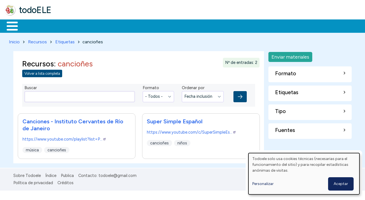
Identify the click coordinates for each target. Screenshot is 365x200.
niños (182, 141)
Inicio (9, 25)
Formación (67, 25)
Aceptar (341, 183)
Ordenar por (193, 86)
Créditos (65, 181)
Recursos (37, 40)
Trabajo (100, 25)
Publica (67, 174)
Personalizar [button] (263, 183)
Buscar (228, 25)
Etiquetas (65, 40)
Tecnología (166, 25)
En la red (131, 25)
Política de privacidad (33, 181)
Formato (151, 86)
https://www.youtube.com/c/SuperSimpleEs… (191, 131)
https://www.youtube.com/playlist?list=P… (64, 138)
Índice (50, 174)
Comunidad (203, 25)
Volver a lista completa (42, 73)
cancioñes (56, 148)
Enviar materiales (290, 56)
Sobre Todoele (27, 174)
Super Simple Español (175, 120)
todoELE (35, 10)
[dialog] (303, 173)
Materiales (31, 25)
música (32, 148)
